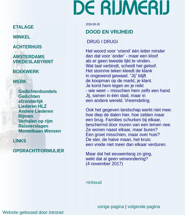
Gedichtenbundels (37, 91)
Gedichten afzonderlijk (30, 99)
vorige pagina (111, 206)
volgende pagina (144, 206)
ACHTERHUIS (27, 47)
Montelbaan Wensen (39, 131)
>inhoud (93, 182)
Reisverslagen (33, 126)
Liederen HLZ (32, 106)
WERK (19, 81)
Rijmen (25, 116)
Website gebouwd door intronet (31, 212)
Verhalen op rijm (35, 121)
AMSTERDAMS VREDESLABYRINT (33, 59)
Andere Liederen (35, 111)
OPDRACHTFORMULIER (38, 150)
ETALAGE (23, 27)
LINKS (19, 141)
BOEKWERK (26, 71)
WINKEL (21, 37)
